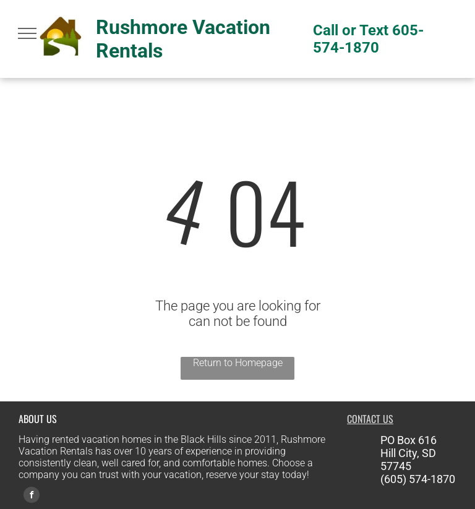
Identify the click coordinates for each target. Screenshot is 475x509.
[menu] (27, 33)
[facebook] (32, 496)
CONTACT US (370, 418)
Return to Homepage (238, 363)
